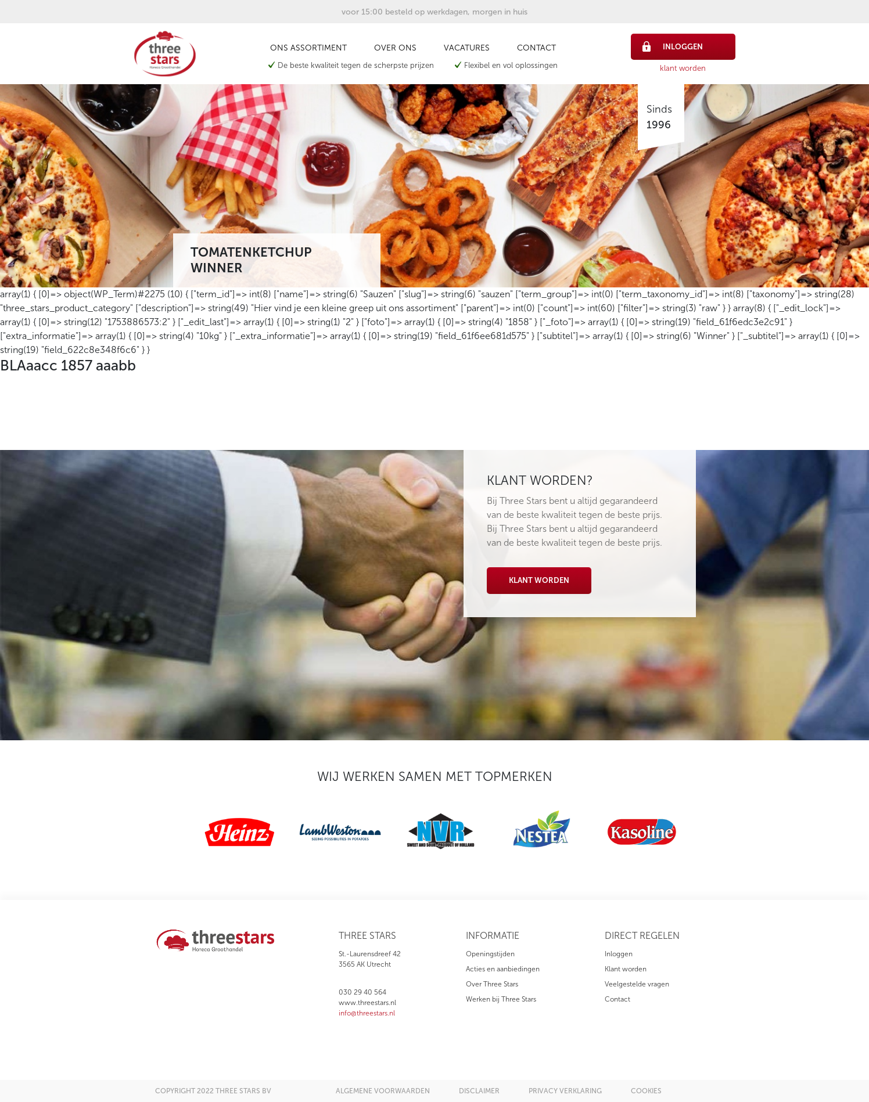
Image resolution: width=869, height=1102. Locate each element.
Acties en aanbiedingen (503, 969)
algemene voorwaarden (383, 1091)
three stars (367, 935)
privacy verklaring (565, 1091)
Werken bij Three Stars (501, 999)
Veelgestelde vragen (637, 984)
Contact (536, 48)
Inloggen (619, 954)
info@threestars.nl (367, 1013)
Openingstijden (490, 954)
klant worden (683, 68)
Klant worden (539, 580)
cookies (646, 1091)
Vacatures (467, 48)
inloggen (672, 46)
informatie (492, 935)
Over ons (395, 48)
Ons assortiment (308, 48)
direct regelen (642, 935)
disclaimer (479, 1091)
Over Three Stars (492, 984)
